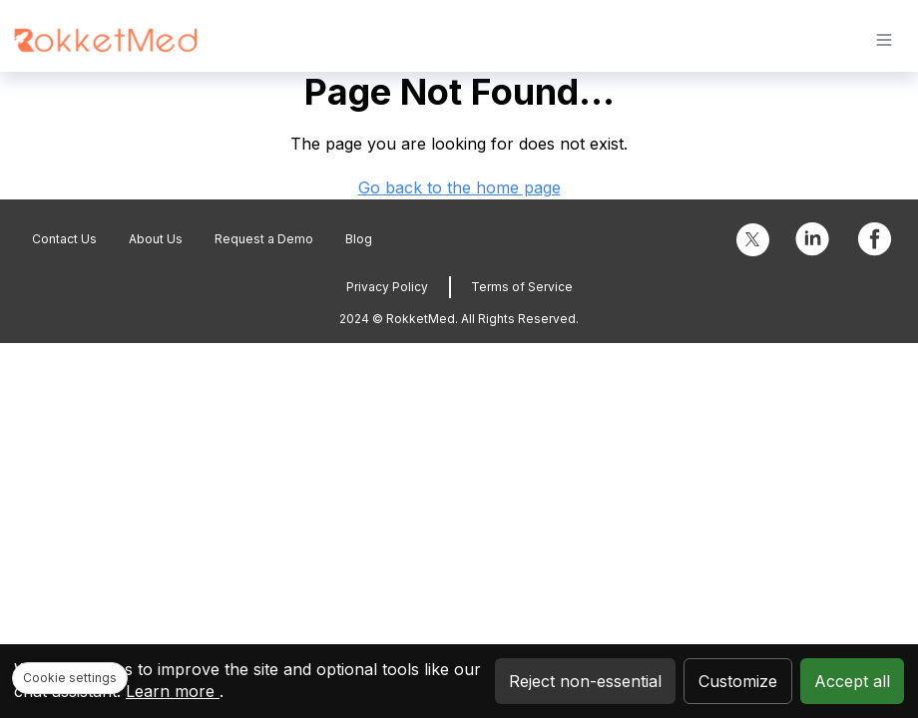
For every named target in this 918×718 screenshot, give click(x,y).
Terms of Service (522, 286)
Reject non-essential (585, 681)
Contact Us (64, 238)
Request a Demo (264, 238)
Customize (737, 681)
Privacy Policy (387, 286)
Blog (358, 238)
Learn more (173, 691)
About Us (156, 238)
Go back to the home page (459, 187)
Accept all (852, 681)
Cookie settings (70, 677)
